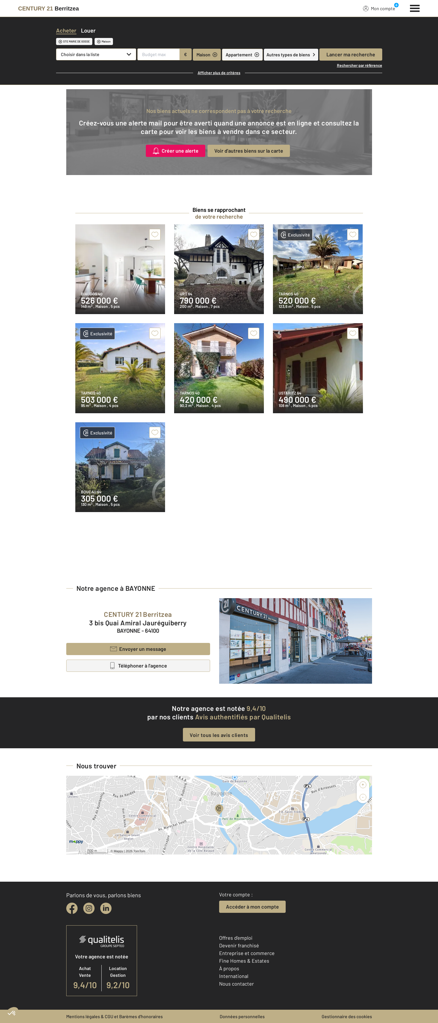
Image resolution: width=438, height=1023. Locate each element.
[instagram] (89, 908)
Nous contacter (236, 984)
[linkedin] (106, 908)
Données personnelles (242, 1016)
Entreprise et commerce (247, 953)
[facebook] (72, 908)
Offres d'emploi (236, 938)
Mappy (118, 851)
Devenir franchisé (239, 945)
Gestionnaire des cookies (347, 1016)
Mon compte (379, 8)
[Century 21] (48, 8)
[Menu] (415, 7)
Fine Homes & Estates (244, 961)
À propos (229, 968)
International (233, 976)
